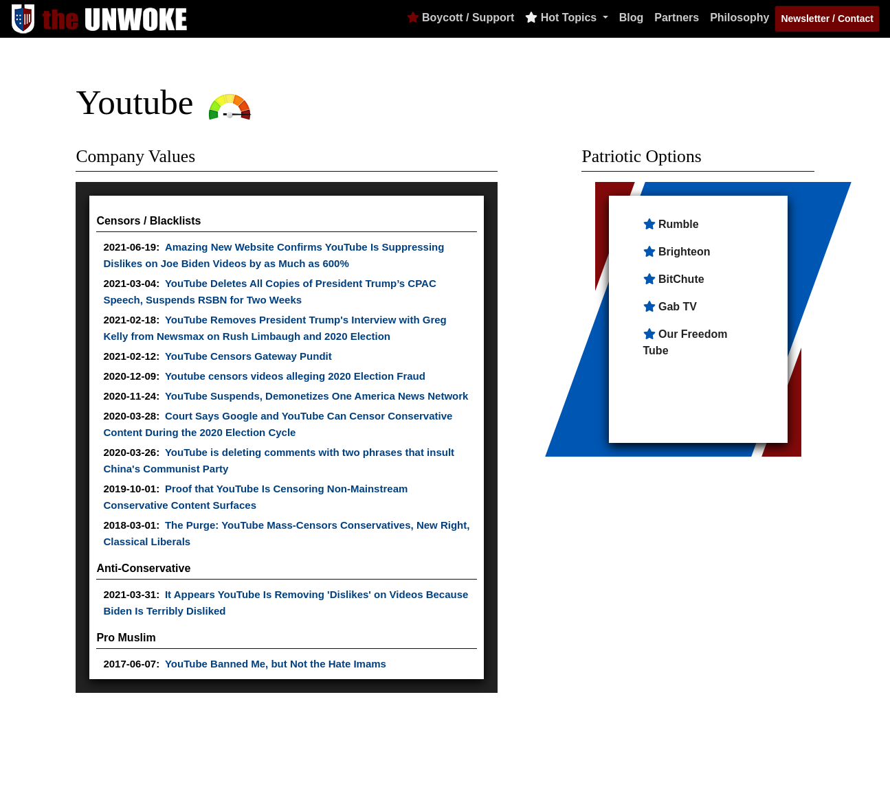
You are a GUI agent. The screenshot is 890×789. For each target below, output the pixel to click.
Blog (631, 17)
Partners (676, 17)
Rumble (678, 224)
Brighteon (684, 252)
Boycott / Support (461, 17)
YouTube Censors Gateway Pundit (248, 356)
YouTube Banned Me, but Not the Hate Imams (275, 664)
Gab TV (677, 306)
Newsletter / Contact (827, 18)
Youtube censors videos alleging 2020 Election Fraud (295, 376)
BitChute (681, 279)
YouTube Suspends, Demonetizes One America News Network (317, 396)
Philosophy (739, 17)
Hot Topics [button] (562, 17)
